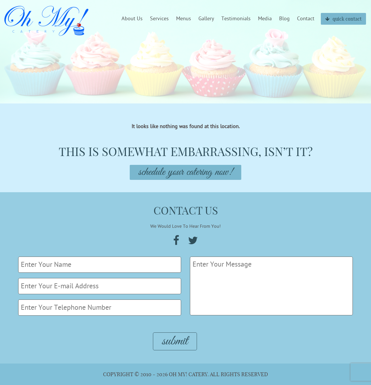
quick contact (343, 19)
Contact (305, 19)
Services (159, 19)
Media (265, 19)
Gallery (206, 19)
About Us (132, 19)
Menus (183, 19)
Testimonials (236, 19)
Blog (284, 19)
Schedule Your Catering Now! (185, 172)
